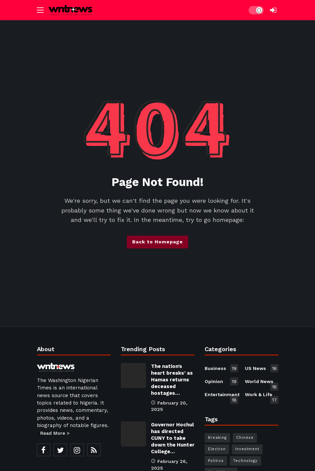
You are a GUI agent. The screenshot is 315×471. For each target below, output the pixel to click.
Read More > (54, 433)
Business (221, 368)
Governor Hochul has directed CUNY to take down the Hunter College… (173, 438)
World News (261, 383)
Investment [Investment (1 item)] (247, 449)
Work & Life (261, 396)
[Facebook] (43, 449)
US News (261, 368)
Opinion (221, 381)
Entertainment (221, 396)
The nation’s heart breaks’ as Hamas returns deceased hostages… (172, 379)
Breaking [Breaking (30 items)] (217, 437)
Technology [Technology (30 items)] (245, 461)
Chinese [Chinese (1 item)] (245, 437)
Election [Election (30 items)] (217, 449)
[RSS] (94, 449)
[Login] (273, 10)
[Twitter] (60, 449)
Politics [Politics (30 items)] (216, 461)
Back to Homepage (157, 241)
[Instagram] (77, 449)
